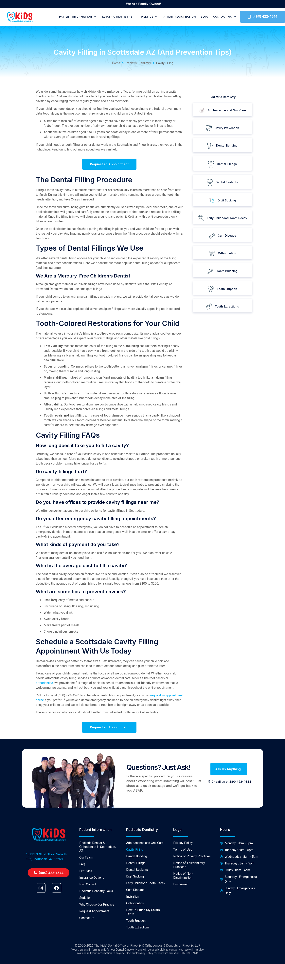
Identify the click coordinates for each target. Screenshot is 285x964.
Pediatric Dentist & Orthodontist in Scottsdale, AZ (97, 894)
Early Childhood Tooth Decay (145, 930)
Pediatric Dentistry (118, 17)
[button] (228, 769)
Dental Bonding (136, 903)
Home (116, 63)
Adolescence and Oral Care (145, 890)
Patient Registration (179, 16)
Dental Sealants (137, 917)
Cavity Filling (134, 896)
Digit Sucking (135, 923)
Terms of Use (182, 896)
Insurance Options (91, 924)
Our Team (86, 904)
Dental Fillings (136, 910)
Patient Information (77, 17)
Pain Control (87, 931)
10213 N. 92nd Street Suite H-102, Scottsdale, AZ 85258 (46, 903)
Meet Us (149, 17)
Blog (204, 16)
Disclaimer (180, 931)
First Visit (85, 918)
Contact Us (224, 17)
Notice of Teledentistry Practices (189, 912)
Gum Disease (135, 937)
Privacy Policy (183, 890)
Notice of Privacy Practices (192, 903)
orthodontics (44, 683)
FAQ (82, 911)
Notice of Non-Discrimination (183, 922)
